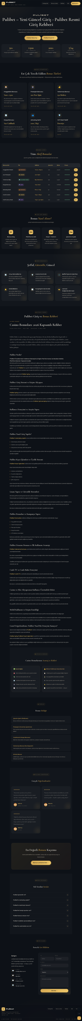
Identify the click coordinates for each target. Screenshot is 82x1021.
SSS (68, 3)
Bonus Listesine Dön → (41, 862)
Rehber (62, 3)
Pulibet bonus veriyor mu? (41, 915)
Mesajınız (43, 975)
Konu (42, 969)
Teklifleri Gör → (8, 106)
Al (75, 169)
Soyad (56, 955)
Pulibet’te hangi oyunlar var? (41, 910)
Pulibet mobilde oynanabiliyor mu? (41, 921)
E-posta (43, 962)
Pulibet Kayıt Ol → (49, 38)
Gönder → (54, 990)
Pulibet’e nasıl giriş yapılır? (41, 900)
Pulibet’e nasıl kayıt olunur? (41, 905)
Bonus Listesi (54, 3)
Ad (41, 955)
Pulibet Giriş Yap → (33, 38)
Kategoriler (45, 3)
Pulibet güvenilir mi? (41, 895)
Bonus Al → (75, 3)
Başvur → (59, 134)
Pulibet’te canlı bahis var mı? (41, 926)
